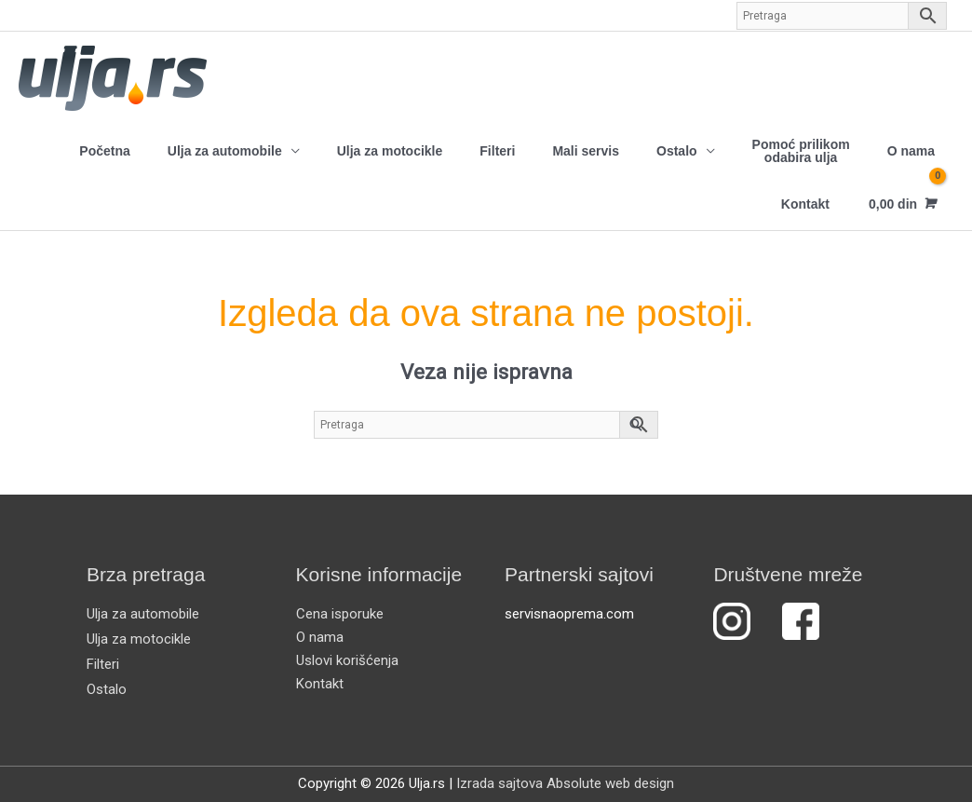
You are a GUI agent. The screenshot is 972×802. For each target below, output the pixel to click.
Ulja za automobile (225, 150)
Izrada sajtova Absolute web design (565, 783)
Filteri (497, 150)
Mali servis (585, 150)
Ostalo (676, 150)
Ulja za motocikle (390, 150)
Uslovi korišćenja (347, 660)
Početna (104, 150)
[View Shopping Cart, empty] (901, 203)
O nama (911, 150)
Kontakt (805, 204)
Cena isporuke (340, 613)
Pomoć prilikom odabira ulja (801, 151)
